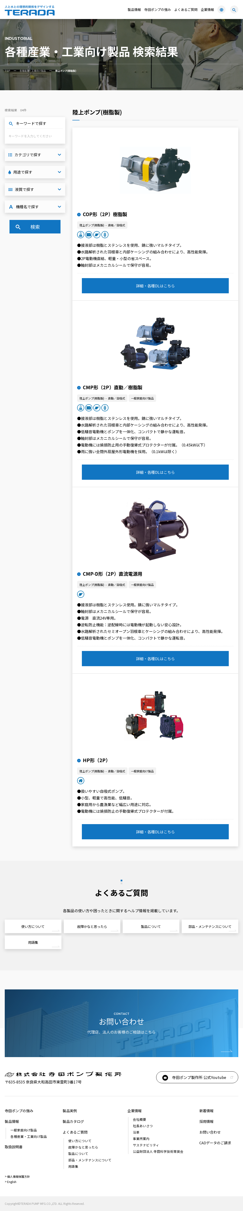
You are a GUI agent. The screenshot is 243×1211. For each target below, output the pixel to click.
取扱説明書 (14, 1146)
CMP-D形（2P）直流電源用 (109, 573)
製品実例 (70, 1110)
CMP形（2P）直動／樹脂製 (109, 387)
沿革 (136, 1132)
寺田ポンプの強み (157, 9)
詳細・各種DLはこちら (155, 286)
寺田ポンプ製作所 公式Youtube (193, 1077)
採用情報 (206, 1121)
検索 (27, 226)
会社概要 (139, 1119)
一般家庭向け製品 (23, 1130)
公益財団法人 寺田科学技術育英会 (158, 1151)
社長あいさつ (143, 1125)
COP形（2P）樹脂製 (102, 214)
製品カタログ (73, 1121)
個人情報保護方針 (18, 1176)
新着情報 (206, 1110)
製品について (151, 926)
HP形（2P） (93, 760)
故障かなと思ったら (92, 926)
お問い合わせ (210, 1132)
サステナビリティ (146, 1145)
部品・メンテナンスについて (210, 926)
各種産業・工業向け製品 (33, 70)
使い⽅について (33, 926)
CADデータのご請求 (215, 1142)
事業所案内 (141, 1138)
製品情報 (12, 1121)
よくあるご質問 (185, 9)
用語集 (33, 942)
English (11, 1182)
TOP (7, 70)
